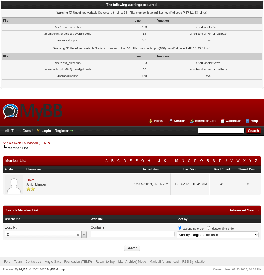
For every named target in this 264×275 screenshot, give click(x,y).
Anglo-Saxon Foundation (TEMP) (26, 143)
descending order (223, 228)
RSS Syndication (194, 262)
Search (179, 121)
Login (46, 131)
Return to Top (105, 262)
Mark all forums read (164, 262)
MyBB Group (56, 269)
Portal (159, 121)
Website (97, 219)
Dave (30, 180)
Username (12, 219)
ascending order (193, 228)
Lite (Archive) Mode (132, 262)
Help (254, 121)
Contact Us (33, 262)
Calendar (233, 121)
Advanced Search (244, 210)
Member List (205, 121)
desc (156, 169)
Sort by (182, 219)
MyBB (23, 269)
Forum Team (13, 262)
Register (62, 131)
